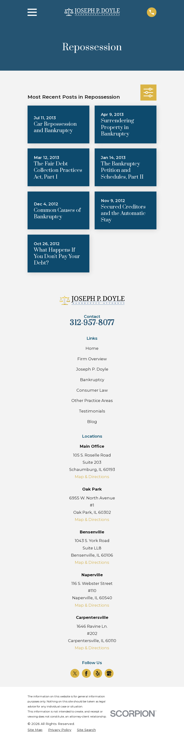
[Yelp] (97, 673)
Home (92, 348)
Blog (92, 421)
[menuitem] (35, 730)
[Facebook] (86, 673)
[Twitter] (75, 673)
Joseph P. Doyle (92, 369)
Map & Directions (92, 476)
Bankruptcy (92, 379)
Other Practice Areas (92, 400)
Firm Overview (92, 358)
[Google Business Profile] (109, 673)
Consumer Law (92, 390)
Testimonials (92, 411)
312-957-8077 (92, 323)
